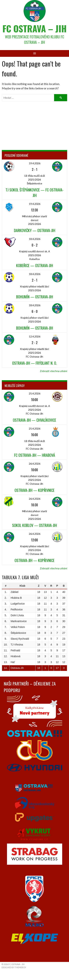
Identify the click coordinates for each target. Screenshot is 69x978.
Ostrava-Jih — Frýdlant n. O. (34, 363)
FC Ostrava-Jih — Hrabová (34, 455)
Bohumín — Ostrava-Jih (34, 296)
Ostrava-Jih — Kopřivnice (34, 490)
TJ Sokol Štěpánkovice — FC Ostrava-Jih (34, 192)
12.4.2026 (34, 336)
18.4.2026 (34, 238)
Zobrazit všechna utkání (53, 371)
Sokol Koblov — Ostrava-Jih (34, 525)
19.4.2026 (34, 163)
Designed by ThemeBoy (13, 967)
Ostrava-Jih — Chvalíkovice (34, 420)
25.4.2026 (34, 393)
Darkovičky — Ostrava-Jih (34, 230)
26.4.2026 (34, 463)
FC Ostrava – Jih (34, 28)
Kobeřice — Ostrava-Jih (34, 265)
